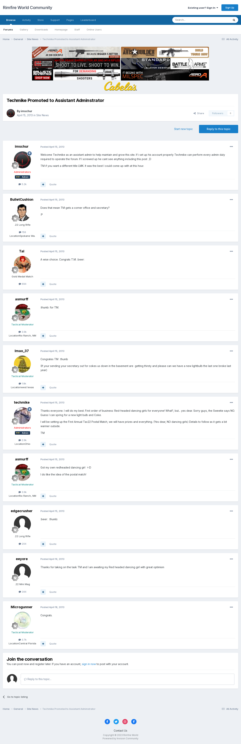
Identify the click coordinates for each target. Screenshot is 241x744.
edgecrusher (22, 511)
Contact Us (120, 730)
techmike (22, 402)
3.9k (22, 331)
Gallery (24, 29)
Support (55, 19)
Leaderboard (88, 19)
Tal (21, 251)
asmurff (21, 299)
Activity (26, 19)
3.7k (22, 639)
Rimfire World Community (27, 7)
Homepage (61, 29)
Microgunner (22, 607)
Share (199, 113)
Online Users (94, 29)
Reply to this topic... (37, 679)
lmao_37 (22, 351)
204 (22, 543)
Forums (8, 29)
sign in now (89, 664)
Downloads (41, 29)
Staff (77, 29)
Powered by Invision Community (120, 738)
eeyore (22, 559)
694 (22, 283)
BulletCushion (21, 199)
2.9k (22, 440)
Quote (52, 184)
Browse (10, 21)
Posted (52, 146)
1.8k (22, 383)
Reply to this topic (218, 129)
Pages (70, 19)
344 (22, 591)
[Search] (191, 20)
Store (40, 19)
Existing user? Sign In (203, 7)
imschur (26, 111)
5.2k (22, 184)
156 (22, 232)
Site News (42, 115)
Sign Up (229, 7)
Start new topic (183, 129)
